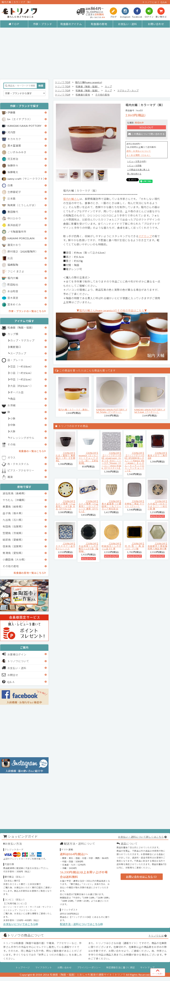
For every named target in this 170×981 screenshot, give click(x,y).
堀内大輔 (12, 277)
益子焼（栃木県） (13, 513)
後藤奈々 (12, 165)
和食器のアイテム (71, 24)
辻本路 (11, 198)
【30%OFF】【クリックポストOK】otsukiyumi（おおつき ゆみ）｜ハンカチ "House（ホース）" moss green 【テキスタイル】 (111, 461)
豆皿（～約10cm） (21, 366)
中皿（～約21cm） (21, 379)
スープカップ (18, 353)
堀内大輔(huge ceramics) (88, 82)
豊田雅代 (12, 211)
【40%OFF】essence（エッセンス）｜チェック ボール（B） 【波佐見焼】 (88, 458)
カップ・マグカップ (22, 340)
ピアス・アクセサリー (20, 470)
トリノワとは (149, 2)
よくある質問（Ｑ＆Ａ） (138, 155)
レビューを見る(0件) (136, 161)
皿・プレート (15, 359)
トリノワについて (18, 661)
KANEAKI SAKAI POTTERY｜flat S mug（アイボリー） (149, 410)
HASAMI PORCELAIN (21, 238)
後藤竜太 (12, 172)
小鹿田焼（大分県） (15, 559)
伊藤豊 (11, 112)
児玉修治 (12, 158)
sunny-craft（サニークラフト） (26, 178)
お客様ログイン (14, 654)
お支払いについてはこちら (20, 924)
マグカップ (145, 236)
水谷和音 (12, 291)
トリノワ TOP (62, 82)
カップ (108, 86)
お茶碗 (11, 405)
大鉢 (13, 431)
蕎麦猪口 (15, 346)
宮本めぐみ (14, 304)
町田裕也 (12, 284)
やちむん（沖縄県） (15, 499)
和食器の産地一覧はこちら (30, 572)
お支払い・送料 (127, 24)
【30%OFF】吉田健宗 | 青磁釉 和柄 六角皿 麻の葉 (157, 546)
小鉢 (13, 418)
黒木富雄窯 (14, 145)
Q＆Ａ (8, 681)
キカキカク (14, 138)
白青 (10, 185)
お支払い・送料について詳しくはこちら (141, 836)
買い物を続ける (134, 174)
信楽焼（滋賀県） (13, 546)
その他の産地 (11, 566)
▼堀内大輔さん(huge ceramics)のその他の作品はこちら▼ (112, 310)
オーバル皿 (17, 392)
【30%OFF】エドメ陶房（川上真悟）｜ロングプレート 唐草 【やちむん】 (88, 506)
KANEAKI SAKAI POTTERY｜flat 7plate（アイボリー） (111, 410)
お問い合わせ (156, 24)
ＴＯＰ (14, 24)
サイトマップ (147, 967)
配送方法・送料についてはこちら (81, 924)
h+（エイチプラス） (19, 119)
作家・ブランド (42, 24)
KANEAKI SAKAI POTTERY (24, 125)
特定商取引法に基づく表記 (120, 967)
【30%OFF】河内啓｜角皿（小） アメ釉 (134, 546)
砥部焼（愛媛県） (13, 539)
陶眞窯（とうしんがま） (22, 205)
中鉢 (13, 424)
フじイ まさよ (15, 271)
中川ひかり (14, 218)
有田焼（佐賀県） (13, 526)
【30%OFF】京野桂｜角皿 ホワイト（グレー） (134, 504)
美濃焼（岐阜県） (13, 506)
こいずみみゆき (16, 152)
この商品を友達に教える (138, 169)
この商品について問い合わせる (146, 134)
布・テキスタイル (18, 463)
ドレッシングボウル (22, 437)
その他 (11, 444)
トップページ (23, 967)
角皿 (13, 398)
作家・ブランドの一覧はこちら (27, 311)
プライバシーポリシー (89, 967)
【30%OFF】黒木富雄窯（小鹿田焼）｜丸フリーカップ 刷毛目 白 (111, 505)
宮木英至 (12, 297)
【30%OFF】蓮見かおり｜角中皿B (157, 455)
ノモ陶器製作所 (16, 231)
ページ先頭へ (157, 971)
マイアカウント (43, 967)
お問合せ (10, 674)
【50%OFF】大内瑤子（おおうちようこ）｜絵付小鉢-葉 (157, 505)
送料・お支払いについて (138, 151)
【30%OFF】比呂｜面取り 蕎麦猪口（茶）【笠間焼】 (65, 457)
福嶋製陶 (12, 264)
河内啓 (11, 132)
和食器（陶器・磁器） (20, 327)
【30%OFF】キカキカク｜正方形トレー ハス (65, 546)
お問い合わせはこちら (141, 876)
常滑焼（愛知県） (13, 552)
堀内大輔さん (71, 198)
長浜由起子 (14, 225)
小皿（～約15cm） (21, 372)
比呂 (10, 258)
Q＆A (164, 2)
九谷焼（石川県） (13, 519)
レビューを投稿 (134, 165)
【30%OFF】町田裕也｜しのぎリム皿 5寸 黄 (111, 546)
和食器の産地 (99, 24)
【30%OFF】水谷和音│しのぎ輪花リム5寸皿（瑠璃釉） (88, 547)
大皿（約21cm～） (21, 385)
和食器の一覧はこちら (32, 451)
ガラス (11, 457)
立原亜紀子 (14, 191)
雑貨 (10, 476)
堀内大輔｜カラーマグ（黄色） (73, 409)
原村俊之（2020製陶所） (22, 251)
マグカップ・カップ (128, 90)
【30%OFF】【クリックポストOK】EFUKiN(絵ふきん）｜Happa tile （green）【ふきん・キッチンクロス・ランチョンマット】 (134, 462)
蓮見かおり (14, 244)
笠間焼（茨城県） (13, 533)
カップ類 (12, 334)
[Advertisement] (85, 53)
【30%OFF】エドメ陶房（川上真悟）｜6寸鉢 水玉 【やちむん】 (65, 505)
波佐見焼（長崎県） (15, 493)
